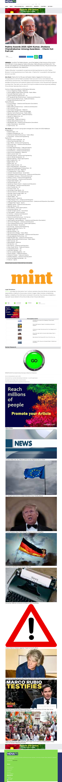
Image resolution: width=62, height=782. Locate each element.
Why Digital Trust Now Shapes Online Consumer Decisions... (15, 379)
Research (36, 6)
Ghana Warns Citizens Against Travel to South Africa (22, 647)
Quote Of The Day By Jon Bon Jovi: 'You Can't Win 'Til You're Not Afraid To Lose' (30, 678)
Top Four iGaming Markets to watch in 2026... (13, 376)
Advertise (9, 771)
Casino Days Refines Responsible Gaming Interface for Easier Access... (17, 381)
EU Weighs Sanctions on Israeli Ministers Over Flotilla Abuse (24, 496)
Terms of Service (10, 766)
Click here (15, 760)
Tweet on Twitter (30, 56)
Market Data (29, 6)
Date (7, 56)
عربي (33, 4)
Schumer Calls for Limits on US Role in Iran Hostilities (22, 603)
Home (6, 6)
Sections (50, 6)
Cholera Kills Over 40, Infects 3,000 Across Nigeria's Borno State (25, 459)
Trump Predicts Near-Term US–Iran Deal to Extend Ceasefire (24, 532)
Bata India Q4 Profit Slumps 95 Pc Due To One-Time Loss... (44, 337)
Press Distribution (19, 6)
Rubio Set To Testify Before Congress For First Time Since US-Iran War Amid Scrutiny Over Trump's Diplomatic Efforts (29, 709)
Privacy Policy (9, 768)
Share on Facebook (22, 56)
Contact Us (9, 770)
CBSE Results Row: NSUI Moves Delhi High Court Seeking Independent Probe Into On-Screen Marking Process (30, 741)
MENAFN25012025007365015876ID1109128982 (18, 263)
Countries (43, 6)
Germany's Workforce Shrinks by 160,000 (18, 566)
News (11, 6)
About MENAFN (10, 773)
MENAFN (8, 62)
